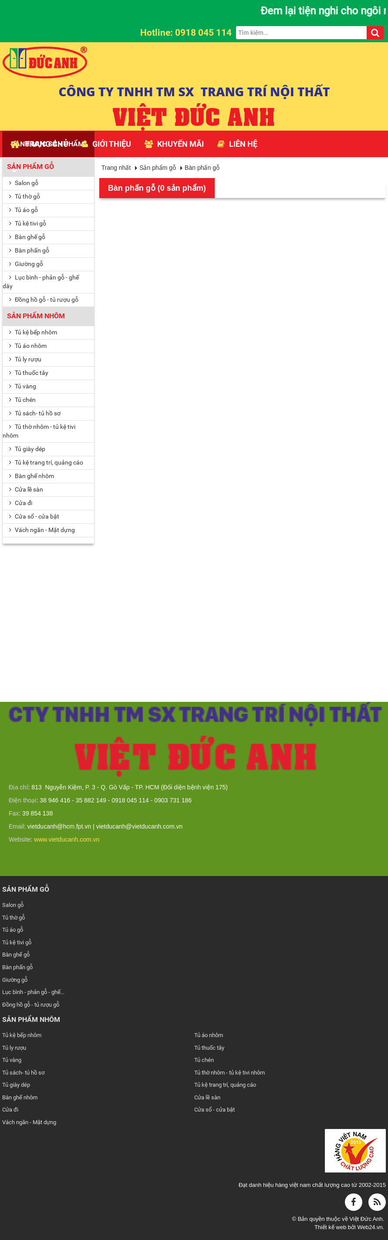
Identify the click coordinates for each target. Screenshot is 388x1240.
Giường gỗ (26, 263)
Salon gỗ (23, 182)
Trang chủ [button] (39, 144)
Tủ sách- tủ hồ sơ (35, 413)
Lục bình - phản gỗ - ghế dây (41, 282)
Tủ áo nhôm (28, 345)
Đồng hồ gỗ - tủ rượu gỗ (43, 299)
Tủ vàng (22, 386)
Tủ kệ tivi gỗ (27, 223)
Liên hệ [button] (237, 143)
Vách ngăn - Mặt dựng (29, 1122)
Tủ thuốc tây (28, 372)
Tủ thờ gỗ (24, 196)
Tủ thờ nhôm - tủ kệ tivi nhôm (39, 431)
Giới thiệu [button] (106, 143)
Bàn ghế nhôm (31, 475)
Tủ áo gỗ (23, 209)
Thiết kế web (331, 1227)
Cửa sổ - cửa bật (214, 1109)
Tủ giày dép (27, 448)
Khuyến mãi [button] (174, 143)
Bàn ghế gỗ (27, 236)
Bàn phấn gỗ (29, 250)
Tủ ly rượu (25, 359)
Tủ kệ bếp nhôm (33, 332)
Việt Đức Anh (365, 1219)
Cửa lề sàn (26, 489)
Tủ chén (22, 399)
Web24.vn (369, 1227)
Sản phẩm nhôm (36, 316)
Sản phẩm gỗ (30, 166)
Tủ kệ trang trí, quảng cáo (46, 462)
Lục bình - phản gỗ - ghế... (33, 992)
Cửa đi (20, 502)
